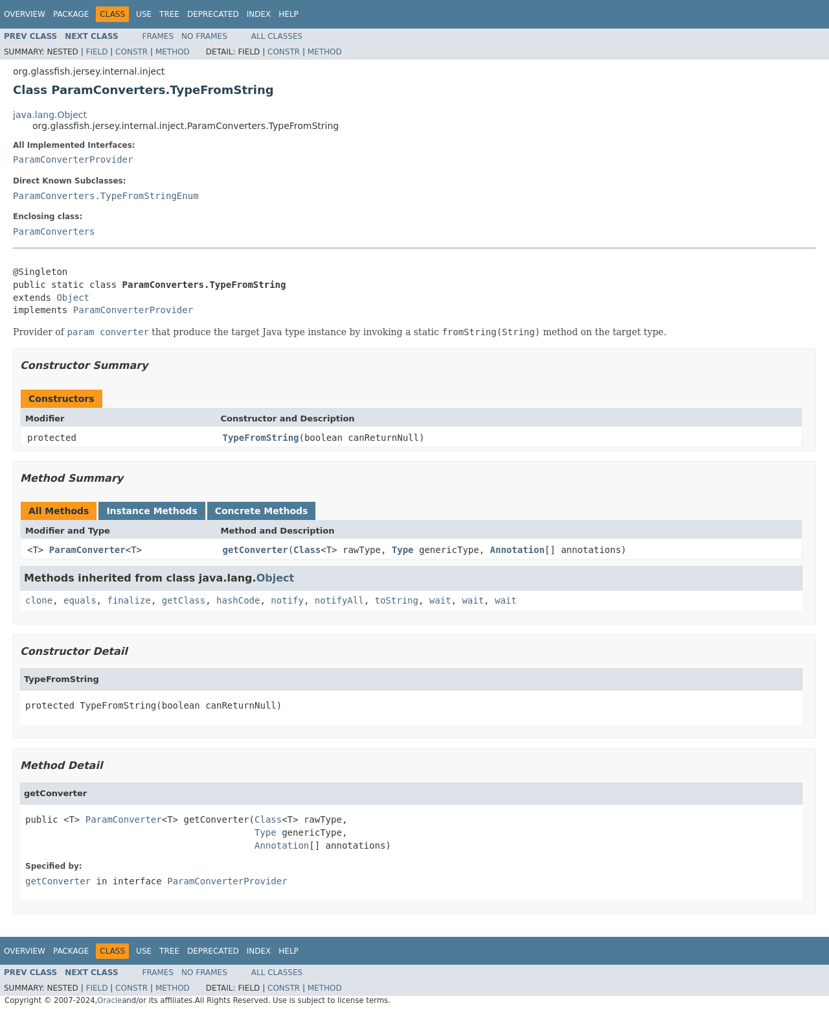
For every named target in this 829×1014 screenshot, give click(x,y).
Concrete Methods (261, 511)
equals (80, 600)
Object (72, 297)
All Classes (276, 36)
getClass (183, 600)
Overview (24, 14)
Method (172, 51)
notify (287, 600)
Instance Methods (151, 511)
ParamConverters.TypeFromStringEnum (106, 196)
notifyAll (339, 600)
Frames (158, 36)
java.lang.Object (50, 115)
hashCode (238, 600)
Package (71, 14)
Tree (169, 14)
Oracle (109, 1000)
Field (96, 51)
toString (396, 600)
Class (307, 550)
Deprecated (213, 14)
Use (144, 14)
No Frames (204, 36)
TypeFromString (261, 437)
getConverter (255, 550)
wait (440, 600)
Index (259, 14)
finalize (128, 600)
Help (288, 14)
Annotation (517, 550)
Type (403, 550)
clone (38, 600)
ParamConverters (54, 231)
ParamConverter (87, 550)
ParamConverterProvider (73, 159)
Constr (131, 51)
